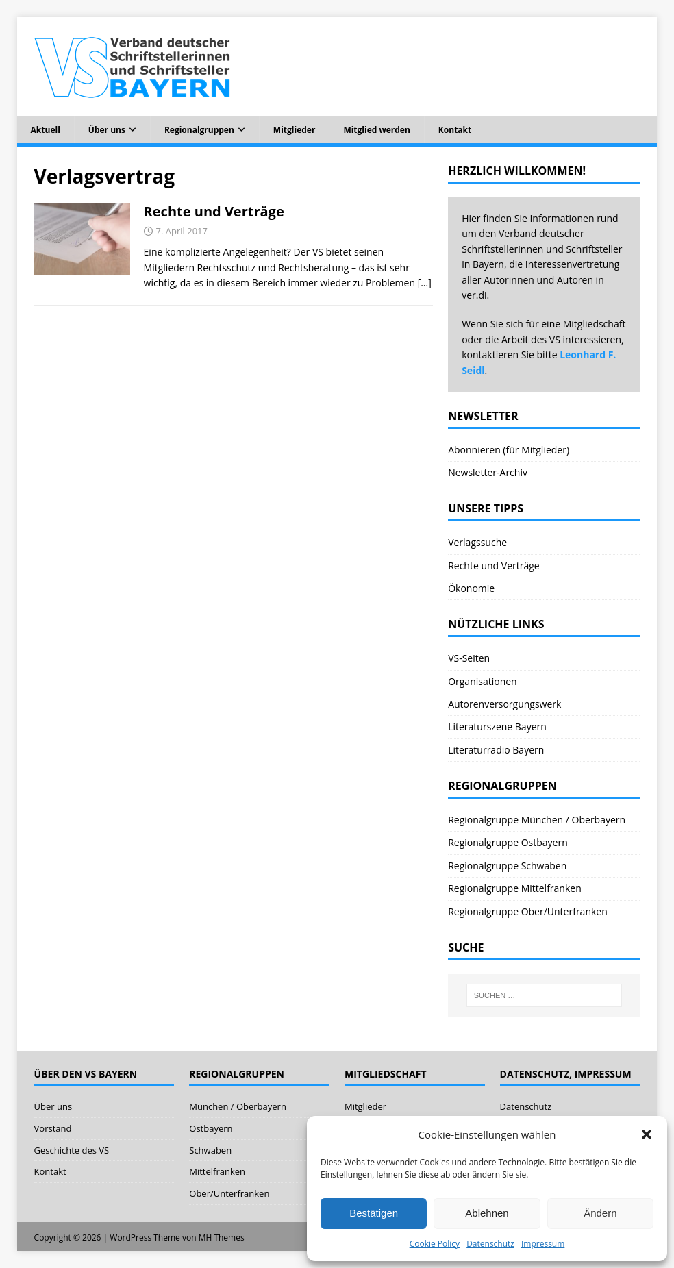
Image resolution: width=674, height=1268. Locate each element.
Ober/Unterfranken (229, 1193)
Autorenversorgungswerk (504, 703)
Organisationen (482, 681)
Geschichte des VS (72, 1150)
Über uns (106, 130)
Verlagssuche (477, 542)
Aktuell (45, 130)
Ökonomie (471, 588)
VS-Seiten (469, 657)
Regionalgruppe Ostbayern (508, 842)
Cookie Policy (435, 1244)
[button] (646, 1134)
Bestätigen (373, 1213)
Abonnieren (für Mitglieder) (508, 449)
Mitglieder (294, 130)
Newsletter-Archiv (487, 472)
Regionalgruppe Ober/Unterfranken (528, 911)
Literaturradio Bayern (496, 749)
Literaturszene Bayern (497, 726)
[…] (425, 282)
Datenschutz (490, 1244)
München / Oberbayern (237, 1106)
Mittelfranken (217, 1171)
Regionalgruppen (199, 130)
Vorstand (53, 1128)
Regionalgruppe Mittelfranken (515, 888)
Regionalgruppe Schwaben (507, 865)
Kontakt (454, 130)
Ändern (600, 1213)
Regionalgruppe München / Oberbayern (536, 819)
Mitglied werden (376, 130)
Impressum (542, 1244)
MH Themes (222, 1237)
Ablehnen (486, 1213)
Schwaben (210, 1150)
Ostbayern (210, 1128)
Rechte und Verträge (214, 211)
